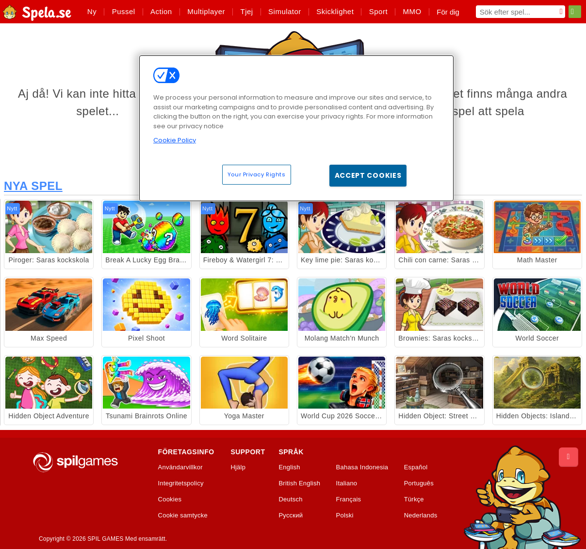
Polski (345, 515)
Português (419, 483)
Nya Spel (33, 185)
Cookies (170, 499)
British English (299, 483)
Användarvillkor (180, 467)
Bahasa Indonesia (362, 467)
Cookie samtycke (183, 515)
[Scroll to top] (568, 457)
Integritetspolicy (181, 483)
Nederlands (421, 515)
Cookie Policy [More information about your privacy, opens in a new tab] (174, 140)
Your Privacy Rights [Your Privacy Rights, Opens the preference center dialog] (257, 174)
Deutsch (290, 499)
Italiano (347, 483)
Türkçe (414, 499)
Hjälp (237, 467)
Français (348, 499)
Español (416, 467)
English (289, 467)
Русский (290, 515)
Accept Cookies (368, 175)
